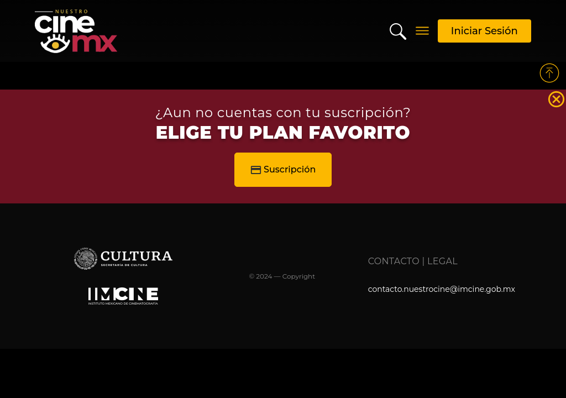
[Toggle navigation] (422, 31)
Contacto (394, 261)
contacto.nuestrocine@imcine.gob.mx (441, 289)
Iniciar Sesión (484, 31)
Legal (442, 261)
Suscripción (283, 169)
